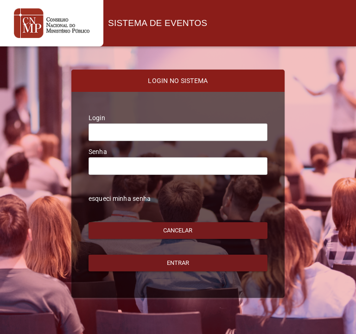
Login (97, 118)
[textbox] (178, 132)
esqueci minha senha (120, 198)
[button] (178, 230)
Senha (98, 151)
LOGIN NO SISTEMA (178, 80)
